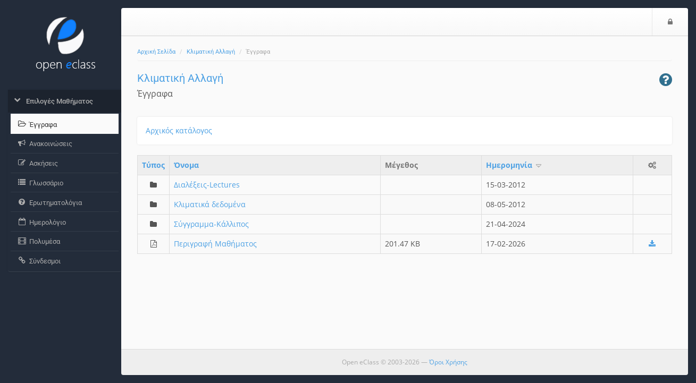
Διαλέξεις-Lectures (207, 185)
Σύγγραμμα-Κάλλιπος (211, 224)
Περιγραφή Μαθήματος (215, 244)
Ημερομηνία (514, 165)
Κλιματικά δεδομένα (210, 204)
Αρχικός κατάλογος (179, 130)
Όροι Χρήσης (448, 362)
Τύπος (153, 165)
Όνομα (186, 165)
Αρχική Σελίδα (156, 51)
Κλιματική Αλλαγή (211, 51)
